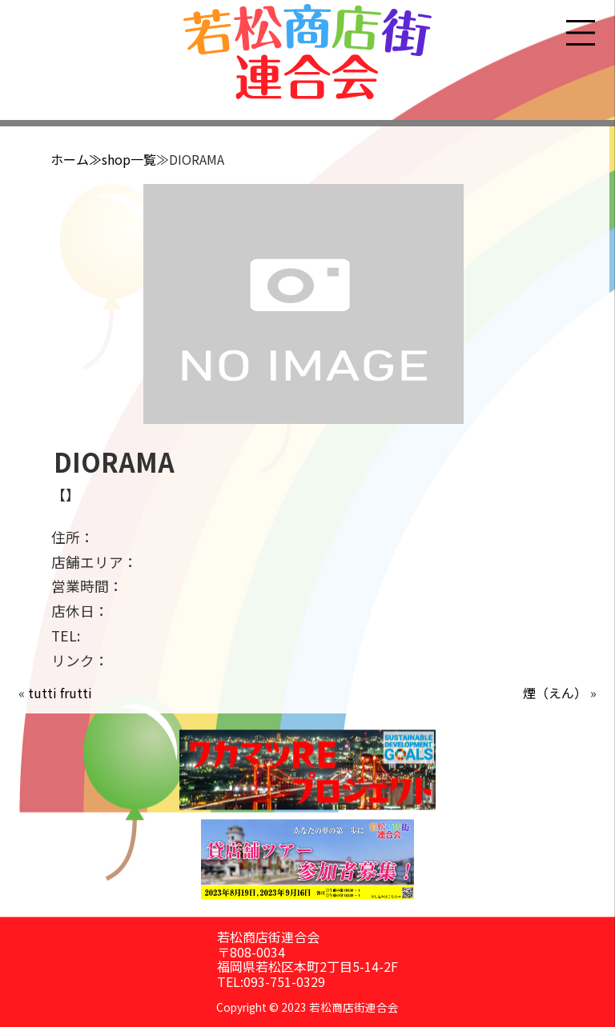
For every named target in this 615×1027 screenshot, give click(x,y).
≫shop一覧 (122, 159)
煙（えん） (555, 692)
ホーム (69, 159)
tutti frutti (60, 692)
